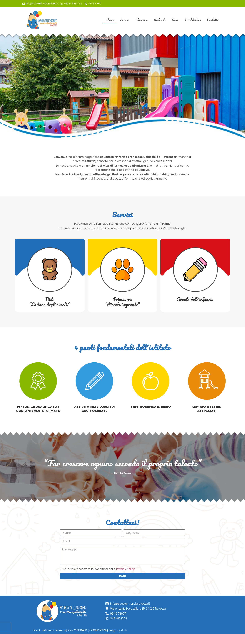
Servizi (124, 19)
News (175, 19)
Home (110, 19)
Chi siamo (141, 19)
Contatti (212, 19)
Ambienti (159, 19)
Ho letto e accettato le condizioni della (99, 569)
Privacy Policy (125, 569)
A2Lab (123, 630)
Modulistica (193, 19)
